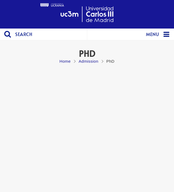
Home (65, 61)
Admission (88, 61)
